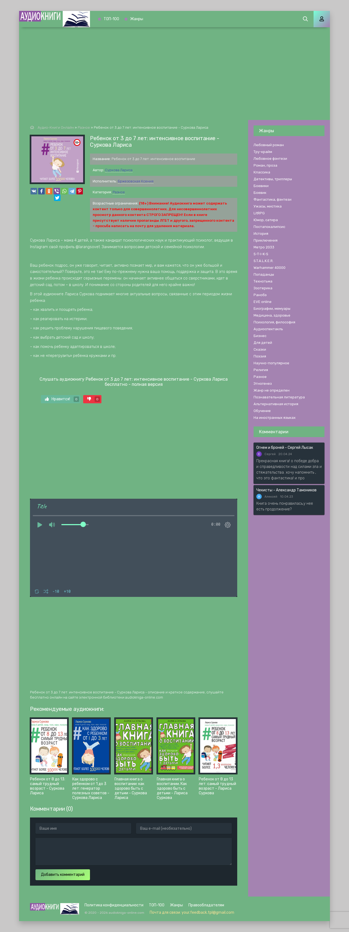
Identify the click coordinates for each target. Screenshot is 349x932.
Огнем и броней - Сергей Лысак (284, 447)
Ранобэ (260, 295)
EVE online (263, 302)
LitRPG (259, 213)
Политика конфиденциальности (114, 905)
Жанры (136, 19)
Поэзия (260, 356)
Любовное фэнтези (270, 159)
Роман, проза (265, 165)
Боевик (260, 193)
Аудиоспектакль (268, 329)
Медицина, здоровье (272, 315)
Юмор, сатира (266, 220)
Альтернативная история (276, 404)
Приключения (266, 240)
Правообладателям (206, 905)
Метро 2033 (264, 247)
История (261, 234)
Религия (261, 370)
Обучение (262, 411)
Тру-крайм (263, 152)
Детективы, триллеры (273, 179)
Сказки (260, 349)
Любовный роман (269, 145)
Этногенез (263, 383)
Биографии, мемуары (272, 308)
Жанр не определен (272, 390)
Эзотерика (263, 288)
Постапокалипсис (269, 227)
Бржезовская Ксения (136, 181)
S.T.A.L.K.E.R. (263, 261)
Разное (119, 192)
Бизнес (260, 336)
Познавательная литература (279, 397)
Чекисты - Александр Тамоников (286, 490)
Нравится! (62, 399)
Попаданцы (264, 274)
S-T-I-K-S (261, 254)
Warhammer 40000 (269, 268)
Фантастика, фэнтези (272, 199)
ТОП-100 (111, 19)
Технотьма (263, 281)
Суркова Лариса (119, 170)
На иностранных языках (275, 418)
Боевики (261, 186)
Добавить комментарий (63, 874)
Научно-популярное (271, 363)
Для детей (263, 343)
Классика (262, 172)
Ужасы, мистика (268, 206)
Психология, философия (274, 322)
